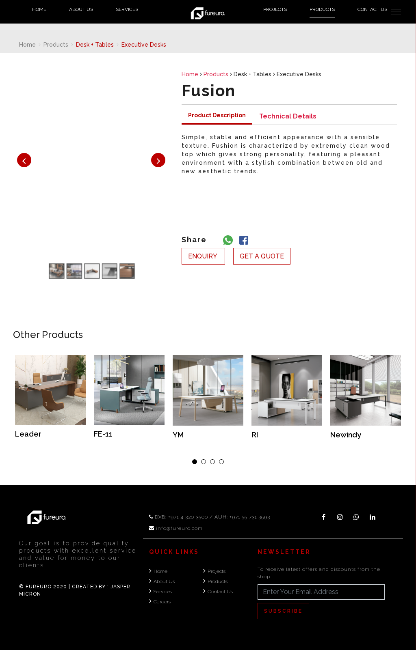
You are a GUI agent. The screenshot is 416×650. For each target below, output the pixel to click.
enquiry (203, 256)
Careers (162, 602)
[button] (194, 461)
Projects (275, 9)
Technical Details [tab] (287, 116)
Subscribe (283, 611)
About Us (81, 9)
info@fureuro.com (179, 528)
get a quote (262, 256)
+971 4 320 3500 (188, 517)
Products (322, 9)
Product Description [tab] (217, 115)
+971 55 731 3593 (250, 517)
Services (127, 9)
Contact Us (372, 9)
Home (39, 9)
